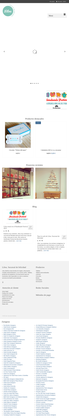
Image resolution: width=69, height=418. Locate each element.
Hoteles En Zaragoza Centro (44, 363)
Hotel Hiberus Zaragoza (10, 402)
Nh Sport (6, 377)
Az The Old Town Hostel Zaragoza (45, 393)
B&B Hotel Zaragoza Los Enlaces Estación (15, 397)
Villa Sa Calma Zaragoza (43, 346)
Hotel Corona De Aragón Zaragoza (45, 398)
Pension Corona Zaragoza (43, 348)
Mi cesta (61, 1)
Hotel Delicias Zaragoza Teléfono (45, 357)
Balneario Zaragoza (41, 379)
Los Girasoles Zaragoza (42, 329)
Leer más (18, 241)
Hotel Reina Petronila (9, 386)
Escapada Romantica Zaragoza (45, 381)
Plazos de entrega (7, 297)
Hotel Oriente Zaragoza (42, 370)
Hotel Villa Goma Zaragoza (43, 345)
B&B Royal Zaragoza (42, 341)
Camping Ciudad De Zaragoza (12, 415)
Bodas (37, 278)
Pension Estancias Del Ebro (44, 406)
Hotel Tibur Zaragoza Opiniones (12, 343)
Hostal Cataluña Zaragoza (43, 354)
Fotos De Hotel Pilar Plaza (11, 393)
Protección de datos (7, 302)
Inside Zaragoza (40, 343)
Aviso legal (5, 291)
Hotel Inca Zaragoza (9, 373)
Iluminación (39, 281)
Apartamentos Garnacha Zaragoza (45, 395)
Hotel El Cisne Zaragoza (10, 404)
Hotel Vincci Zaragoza (10, 345)
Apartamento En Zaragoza (43, 355)
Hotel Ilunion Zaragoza (10, 327)
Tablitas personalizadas (42, 272)
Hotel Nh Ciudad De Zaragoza (12, 363)
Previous (4, 51)
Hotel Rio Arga (8, 359)
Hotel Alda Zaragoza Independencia (14, 379)
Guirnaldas (39, 279)
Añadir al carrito (18, 156)
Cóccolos (38, 276)
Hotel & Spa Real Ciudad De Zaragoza (14, 330)
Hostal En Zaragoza (41, 339)
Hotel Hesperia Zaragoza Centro (13, 341)
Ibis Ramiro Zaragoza (10, 355)
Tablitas (38, 271)
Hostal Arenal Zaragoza (10, 406)
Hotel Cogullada (8, 409)
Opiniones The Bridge (42, 411)
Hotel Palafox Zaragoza (10, 366)
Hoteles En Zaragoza (9, 388)
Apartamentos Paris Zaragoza (44, 388)
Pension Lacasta (40, 402)
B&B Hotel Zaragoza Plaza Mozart (13, 381)
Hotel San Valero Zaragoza (11, 400)
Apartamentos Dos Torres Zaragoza (46, 415)
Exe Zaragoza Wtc (9, 329)
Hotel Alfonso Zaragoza (10, 346)
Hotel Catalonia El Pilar (10, 357)
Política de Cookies (7, 293)
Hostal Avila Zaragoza (42, 397)
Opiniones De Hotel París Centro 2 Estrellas (16, 375)
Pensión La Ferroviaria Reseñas (45, 350)
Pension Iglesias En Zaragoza (44, 377)
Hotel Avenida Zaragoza (10, 352)
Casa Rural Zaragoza (42, 336)
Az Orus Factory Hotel (10, 372)
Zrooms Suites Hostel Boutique (44, 404)
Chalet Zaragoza (40, 384)
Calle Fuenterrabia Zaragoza (44, 372)
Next (64, 51)
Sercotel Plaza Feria (41, 368)
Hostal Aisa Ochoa (41, 375)
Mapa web (5, 304)
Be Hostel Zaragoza (41, 361)
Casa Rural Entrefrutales (43, 364)
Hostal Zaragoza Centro (10, 407)
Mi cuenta (52, 1)
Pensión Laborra (40, 391)
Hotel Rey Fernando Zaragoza (12, 348)
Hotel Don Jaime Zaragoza (11, 395)
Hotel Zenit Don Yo (9, 350)
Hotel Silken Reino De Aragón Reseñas (14, 413)
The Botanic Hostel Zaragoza (12, 411)
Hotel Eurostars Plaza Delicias (12, 370)
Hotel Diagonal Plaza (9, 361)
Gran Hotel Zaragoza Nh (10, 354)
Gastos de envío (6, 298)
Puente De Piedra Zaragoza (44, 366)
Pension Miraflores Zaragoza (44, 338)
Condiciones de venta (8, 295)
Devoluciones (6, 300)
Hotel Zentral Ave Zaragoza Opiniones (14, 339)
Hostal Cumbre (40, 386)
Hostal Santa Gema (41, 389)
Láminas (38, 274)
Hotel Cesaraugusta (9, 368)
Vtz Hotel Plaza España (42, 413)
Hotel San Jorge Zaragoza (43, 334)
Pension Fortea (40, 382)
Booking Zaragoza (41, 359)
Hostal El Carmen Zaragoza (44, 332)
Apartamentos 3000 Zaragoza (44, 400)
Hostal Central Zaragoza (10, 391)
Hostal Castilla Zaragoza (43, 407)
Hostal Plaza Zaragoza (10, 389)
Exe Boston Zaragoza (10, 325)
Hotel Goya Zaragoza (9, 382)
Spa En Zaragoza (41, 352)
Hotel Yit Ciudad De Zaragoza (12, 336)
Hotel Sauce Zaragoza (10, 332)
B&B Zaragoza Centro (10, 334)
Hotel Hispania (8, 384)
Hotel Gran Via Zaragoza (10, 338)
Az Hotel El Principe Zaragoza (44, 325)
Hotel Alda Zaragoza (41, 409)
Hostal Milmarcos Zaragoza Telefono (46, 327)
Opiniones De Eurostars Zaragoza (13, 364)
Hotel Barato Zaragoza (42, 330)
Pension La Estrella (41, 373)
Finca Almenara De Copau (11, 398)
